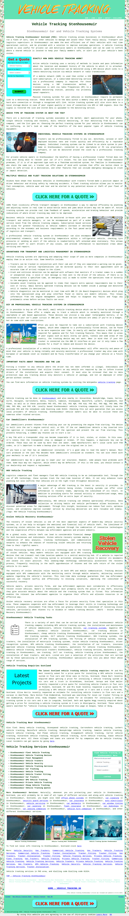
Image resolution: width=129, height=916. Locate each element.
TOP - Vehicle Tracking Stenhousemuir (26, 876)
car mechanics (74, 803)
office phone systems (72, 798)
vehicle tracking (49, 64)
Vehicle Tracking (50, 859)
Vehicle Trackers (65, 861)
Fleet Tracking (14, 859)
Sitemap (7, 896)
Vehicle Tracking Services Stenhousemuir (38, 746)
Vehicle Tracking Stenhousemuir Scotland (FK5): (32, 37)
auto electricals (114, 801)
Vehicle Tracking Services (77, 856)
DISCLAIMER (117, 18)
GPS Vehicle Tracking (47, 864)
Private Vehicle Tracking (108, 856)
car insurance (77, 801)
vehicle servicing (36, 803)
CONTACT (108, 18)
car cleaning (112, 798)
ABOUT (100, 18)
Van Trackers (42, 851)
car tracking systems (95, 628)
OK (111, 915)
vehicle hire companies (79, 809)
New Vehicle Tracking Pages (22, 896)
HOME (86, 18)
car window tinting (112, 803)
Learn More (101, 915)
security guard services (35, 801)
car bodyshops (111, 806)
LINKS (93, 18)
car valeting (34, 806)
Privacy (121, 896)
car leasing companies (34, 809)
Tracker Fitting (87, 853)
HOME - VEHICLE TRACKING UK (64, 888)
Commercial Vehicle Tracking (68, 851)
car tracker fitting (109, 695)
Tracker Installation (64, 853)
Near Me (50, 896)
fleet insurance (72, 806)
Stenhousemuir (49, 398)
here (52, 741)
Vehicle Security (23, 851)
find (14, 728)
